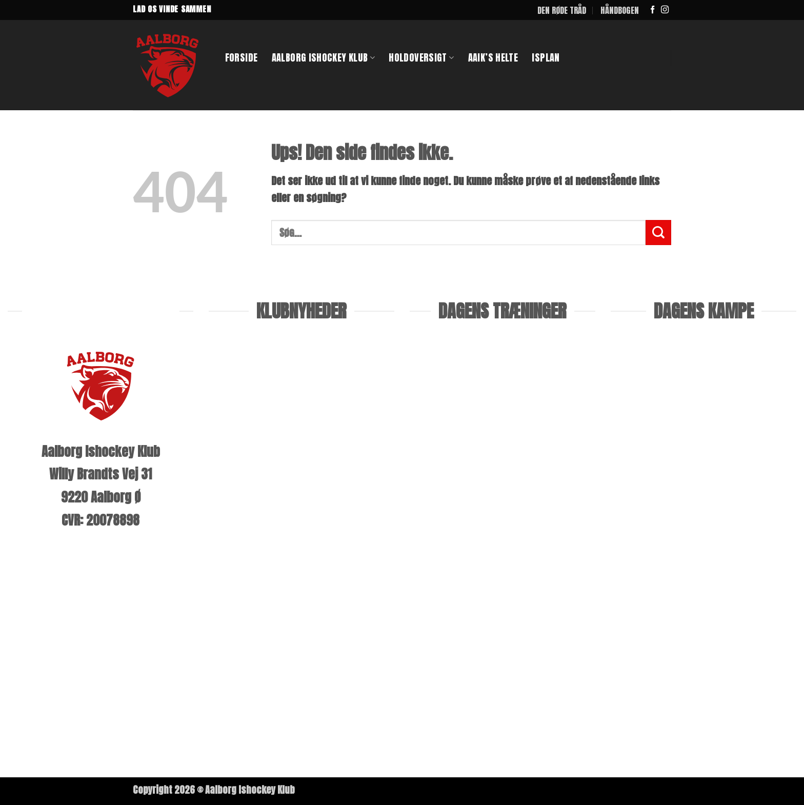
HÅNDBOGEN (619, 10)
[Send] (658, 232)
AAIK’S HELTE (493, 57)
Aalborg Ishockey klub (323, 57)
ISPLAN (545, 57)
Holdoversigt (421, 57)
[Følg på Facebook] (652, 10)
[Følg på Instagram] (665, 10)
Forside (241, 57)
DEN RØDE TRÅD (561, 10)
